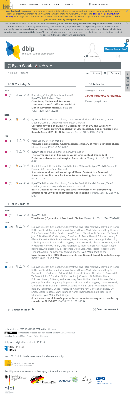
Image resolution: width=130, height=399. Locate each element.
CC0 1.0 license (66, 332)
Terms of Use (19, 336)
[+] (94, 309)
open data (45, 332)
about (58, 4)
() (77, 131)
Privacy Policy (33, 336)
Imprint (44, 336)
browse (33, 4)
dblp (23, 4)
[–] (90, 84)
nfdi (67, 4)
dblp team (51, 329)
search (46, 4)
